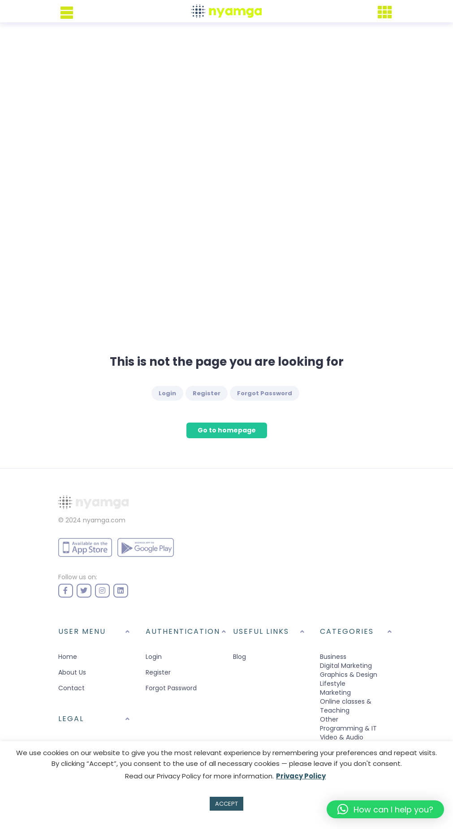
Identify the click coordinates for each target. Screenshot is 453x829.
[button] (385, 809)
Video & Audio (341, 737)
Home (67, 656)
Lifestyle (332, 683)
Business (333, 656)
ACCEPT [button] (226, 803)
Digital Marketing (346, 665)
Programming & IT (348, 728)
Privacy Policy (301, 776)
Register (206, 393)
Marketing (335, 692)
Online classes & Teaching (345, 706)
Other (329, 719)
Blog (239, 656)
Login (167, 393)
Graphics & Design (348, 674)
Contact (71, 688)
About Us (72, 672)
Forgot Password (264, 393)
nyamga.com (104, 520)
